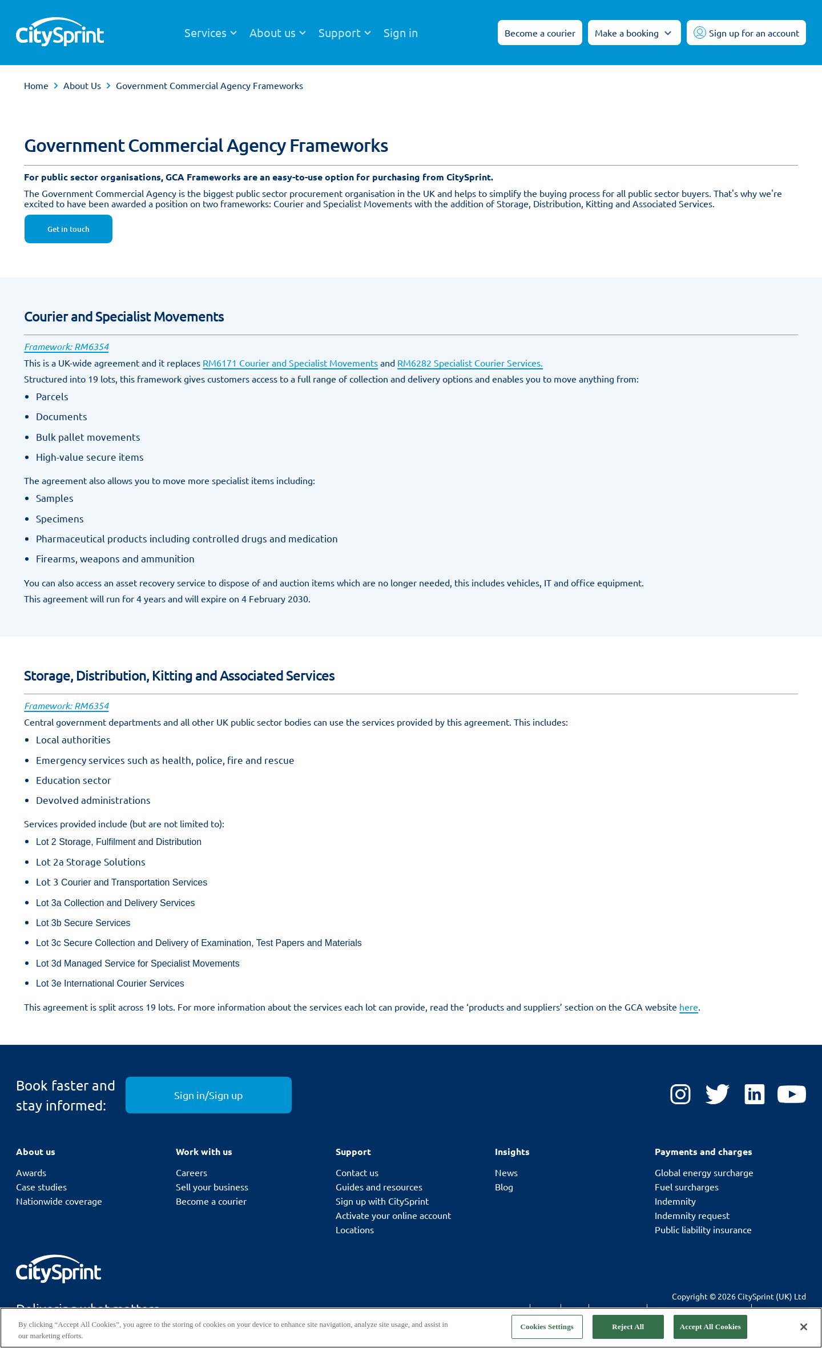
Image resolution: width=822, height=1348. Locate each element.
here (688, 1006)
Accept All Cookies (710, 1326)
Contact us (357, 1172)
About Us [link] (82, 85)
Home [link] (36, 85)
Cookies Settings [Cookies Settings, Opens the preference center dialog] (547, 1326)
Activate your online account (393, 1215)
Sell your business (212, 1186)
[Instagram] (680, 1095)
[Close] (803, 1326)
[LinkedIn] (754, 1095)
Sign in (401, 32)
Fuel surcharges (687, 1186)
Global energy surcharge (704, 1172)
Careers (191, 1172)
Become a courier (211, 1200)
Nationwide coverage (59, 1200)
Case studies (41, 1186)
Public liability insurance (703, 1229)
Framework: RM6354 (66, 346)
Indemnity (675, 1200)
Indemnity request (692, 1215)
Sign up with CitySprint (382, 1200)
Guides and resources (379, 1186)
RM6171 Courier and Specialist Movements (290, 362)
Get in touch (68, 229)
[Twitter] (717, 1095)
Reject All (628, 1326)
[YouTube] (791, 1095)
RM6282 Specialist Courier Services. (470, 362)
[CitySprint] (60, 33)
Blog (504, 1186)
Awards (31, 1172)
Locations (355, 1229)
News (506, 1172)
